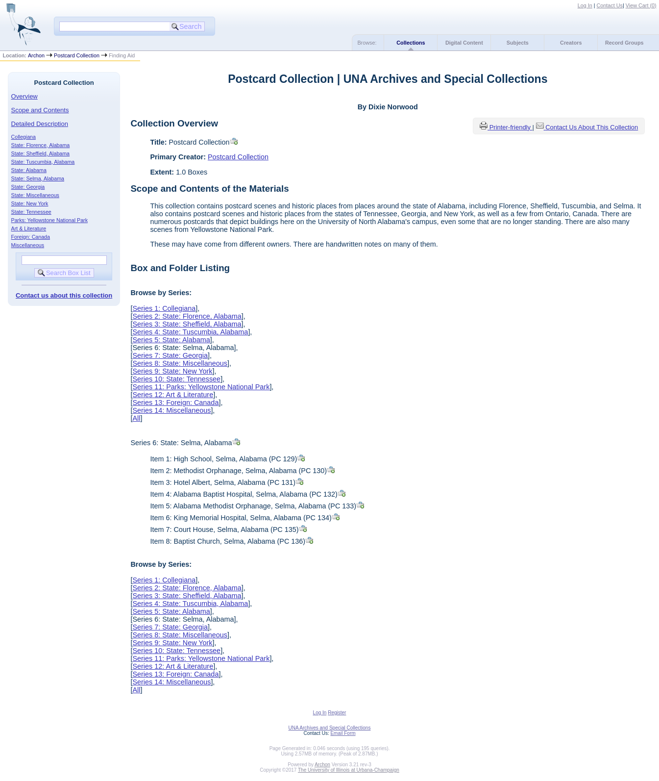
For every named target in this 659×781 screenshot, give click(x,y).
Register (337, 712)
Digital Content (464, 43)
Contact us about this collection (64, 295)
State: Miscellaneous (35, 195)
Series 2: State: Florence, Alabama (186, 316)
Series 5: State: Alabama (171, 340)
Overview (24, 96)
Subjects (518, 43)
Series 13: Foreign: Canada (175, 402)
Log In (585, 5)
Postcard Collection (76, 55)
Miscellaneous (28, 245)
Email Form (342, 733)
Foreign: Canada (30, 237)
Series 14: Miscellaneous (171, 410)
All (136, 418)
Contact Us (610, 5)
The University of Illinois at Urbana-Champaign (348, 770)
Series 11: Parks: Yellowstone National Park (200, 387)
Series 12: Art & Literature (172, 395)
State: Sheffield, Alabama (40, 153)
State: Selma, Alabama (37, 178)
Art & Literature (29, 228)
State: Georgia (28, 187)
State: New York (30, 203)
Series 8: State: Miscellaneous (179, 363)
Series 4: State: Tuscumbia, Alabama (190, 332)
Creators (571, 43)
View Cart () (641, 5)
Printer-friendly (511, 127)
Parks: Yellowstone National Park (49, 220)
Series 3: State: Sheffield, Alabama (186, 324)
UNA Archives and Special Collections (330, 728)
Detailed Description (39, 123)
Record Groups (624, 43)
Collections (410, 43)
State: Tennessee (31, 212)
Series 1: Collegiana (163, 308)
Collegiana (23, 137)
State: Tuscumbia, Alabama (43, 162)
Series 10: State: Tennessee (176, 379)
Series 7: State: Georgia (170, 355)
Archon (36, 55)
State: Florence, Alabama (40, 145)
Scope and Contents (40, 110)
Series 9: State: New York (172, 371)
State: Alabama (29, 170)
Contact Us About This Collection (591, 127)
